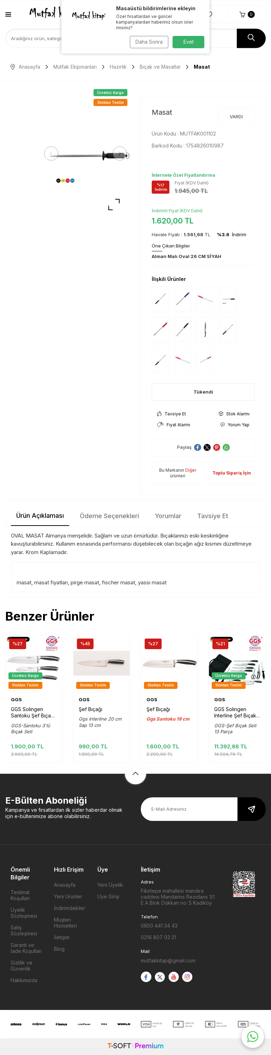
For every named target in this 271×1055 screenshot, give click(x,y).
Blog (59, 949)
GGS (16, 699)
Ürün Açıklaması (40, 515)
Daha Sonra (148, 42)
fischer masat (118, 582)
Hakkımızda (24, 980)
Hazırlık (118, 67)
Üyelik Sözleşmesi (24, 913)
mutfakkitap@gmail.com (168, 960)
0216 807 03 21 (158, 937)
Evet (188, 42)
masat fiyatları (51, 582)
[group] (85, 154)
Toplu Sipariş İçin (231, 473)
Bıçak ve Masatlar (160, 67)
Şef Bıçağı (90, 709)
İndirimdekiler (69, 908)
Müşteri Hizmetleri (65, 923)
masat (24, 582)
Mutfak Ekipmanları (75, 67)
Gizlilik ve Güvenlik (21, 966)
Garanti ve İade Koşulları (26, 948)
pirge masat (85, 582)
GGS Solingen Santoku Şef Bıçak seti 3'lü (32, 712)
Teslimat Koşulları (20, 895)
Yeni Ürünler (68, 896)
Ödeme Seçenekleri (109, 516)
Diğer (190, 470)
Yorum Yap (234, 424)
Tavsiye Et (171, 413)
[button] (53, 153)
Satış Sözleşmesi (24, 930)
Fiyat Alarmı (173, 424)
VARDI (236, 116)
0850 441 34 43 (159, 926)
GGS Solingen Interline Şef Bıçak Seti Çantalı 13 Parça (235, 712)
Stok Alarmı (234, 413)
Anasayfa (25, 67)
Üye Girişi (108, 896)
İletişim (62, 937)
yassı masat (152, 582)
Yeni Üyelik (110, 885)
